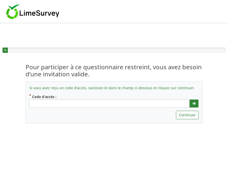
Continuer (187, 114)
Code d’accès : (50, 96)
